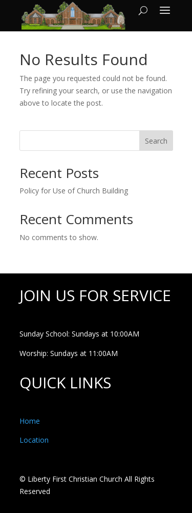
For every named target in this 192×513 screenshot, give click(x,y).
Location (34, 440)
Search (156, 141)
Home (29, 421)
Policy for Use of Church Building (73, 190)
